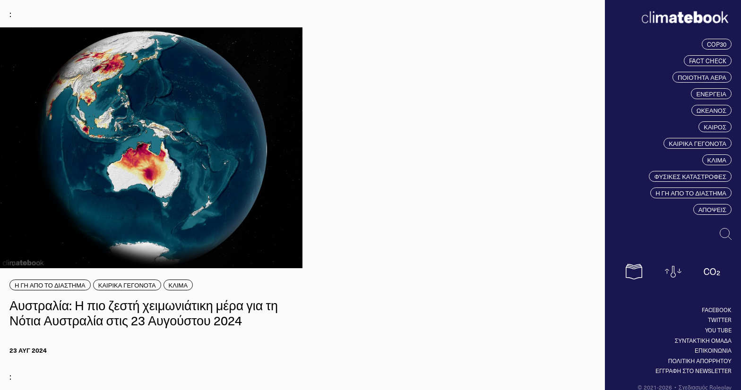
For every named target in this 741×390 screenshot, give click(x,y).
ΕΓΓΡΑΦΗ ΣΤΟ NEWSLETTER (693, 370)
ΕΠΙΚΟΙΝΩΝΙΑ (713, 350)
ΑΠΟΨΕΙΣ (712, 209)
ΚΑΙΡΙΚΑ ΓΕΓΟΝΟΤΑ (697, 143)
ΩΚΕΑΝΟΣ (711, 110)
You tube (718, 330)
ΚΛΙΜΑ (716, 159)
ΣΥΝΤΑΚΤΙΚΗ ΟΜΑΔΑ (703, 340)
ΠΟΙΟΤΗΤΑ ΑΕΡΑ (702, 77)
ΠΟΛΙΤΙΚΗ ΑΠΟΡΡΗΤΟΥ (700, 360)
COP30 (716, 44)
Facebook (717, 309)
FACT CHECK (707, 60)
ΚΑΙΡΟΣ (715, 126)
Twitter (720, 319)
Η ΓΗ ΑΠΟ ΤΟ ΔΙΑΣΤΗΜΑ (690, 192)
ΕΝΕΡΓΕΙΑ (711, 93)
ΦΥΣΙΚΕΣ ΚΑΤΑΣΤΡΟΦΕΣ (690, 176)
